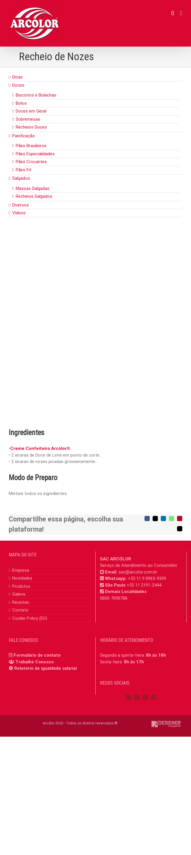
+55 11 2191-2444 (144, 585)
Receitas (20, 602)
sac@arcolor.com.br (138, 572)
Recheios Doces (31, 127)
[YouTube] (145, 697)
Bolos (21, 103)
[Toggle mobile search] (172, 13)
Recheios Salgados (34, 196)
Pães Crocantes (31, 161)
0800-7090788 (113, 598)
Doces (18, 85)
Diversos (20, 205)
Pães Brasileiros (31, 145)
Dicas (17, 77)
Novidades (22, 578)
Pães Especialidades (35, 153)
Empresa (20, 570)
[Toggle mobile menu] (181, 13)
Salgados (21, 178)
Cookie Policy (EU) (29, 618)
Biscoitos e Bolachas (36, 95)
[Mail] (153, 697)
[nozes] (95, 331)
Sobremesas (28, 119)
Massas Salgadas (32, 188)
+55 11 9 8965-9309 (147, 578)
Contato (20, 610)
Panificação (23, 135)
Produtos (21, 586)
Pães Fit (23, 169)
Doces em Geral (31, 111)
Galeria (18, 594)
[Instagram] (137, 697)
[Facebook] (128, 697)
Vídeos (19, 212)
